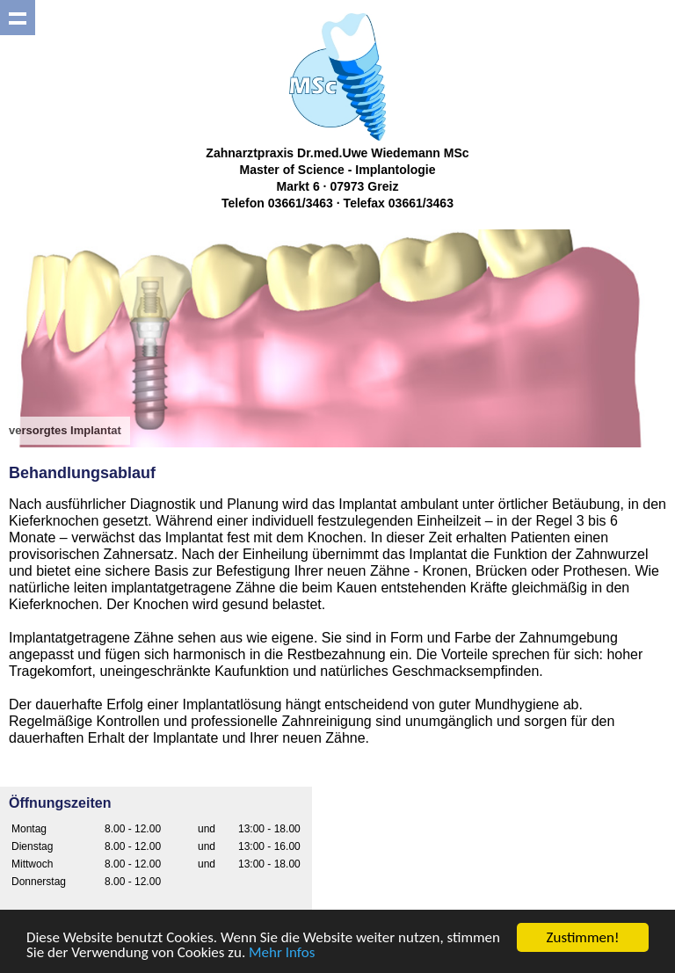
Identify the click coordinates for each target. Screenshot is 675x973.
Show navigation (17, 17)
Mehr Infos (282, 953)
